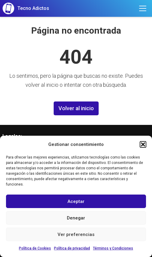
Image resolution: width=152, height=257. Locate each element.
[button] (143, 144)
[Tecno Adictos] (25, 8)
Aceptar (76, 201)
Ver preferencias (76, 234)
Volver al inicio (76, 108)
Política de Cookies (35, 248)
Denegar (76, 218)
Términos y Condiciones (113, 248)
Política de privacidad (72, 248)
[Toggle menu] (142, 8)
